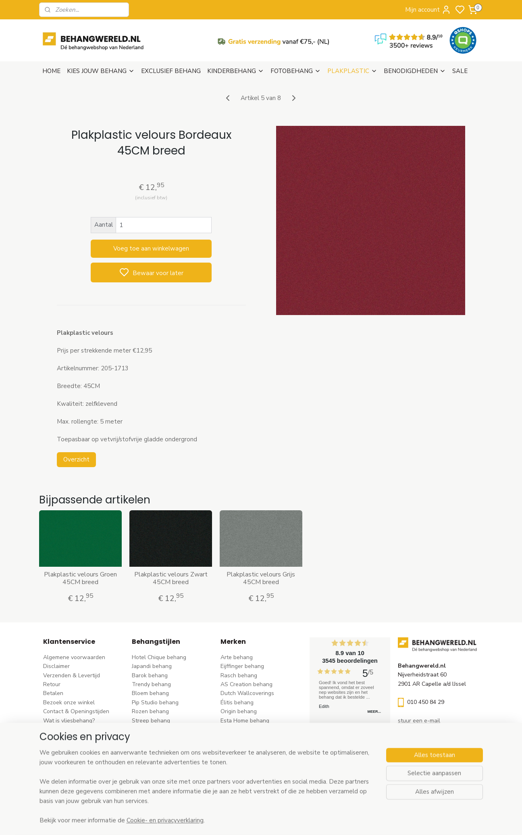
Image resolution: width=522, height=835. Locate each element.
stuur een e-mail (419, 720)
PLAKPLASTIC (352, 71)
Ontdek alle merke (246, 783)
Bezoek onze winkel (69, 702)
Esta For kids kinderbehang (255, 729)
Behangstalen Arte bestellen (80, 729)
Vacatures (56, 748)
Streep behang (151, 720)
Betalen (53, 693)
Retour (51, 684)
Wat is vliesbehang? (69, 720)
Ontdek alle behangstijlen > (171, 783)
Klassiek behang (153, 738)
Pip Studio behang (155, 702)
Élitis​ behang (237, 702)
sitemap (297, 820)
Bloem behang (150, 693)
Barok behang (150, 675)
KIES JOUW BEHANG (101, 71)
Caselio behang (240, 756)
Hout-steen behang (157, 756)
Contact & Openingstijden (76, 711)
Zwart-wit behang (155, 748)
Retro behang (149, 766)
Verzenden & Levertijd (71, 675)
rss (311, 820)
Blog (49, 738)
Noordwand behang (246, 748)
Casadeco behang (243, 766)
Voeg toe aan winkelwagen (151, 248)
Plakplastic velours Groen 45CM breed (80, 578)
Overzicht (76, 459)
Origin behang (238, 711)
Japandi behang (152, 666)
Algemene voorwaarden (74, 657)
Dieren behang (151, 775)
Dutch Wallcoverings (247, 693)
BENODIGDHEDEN (415, 71)
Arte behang (236, 657)
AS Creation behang (246, 684)
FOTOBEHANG (295, 71)
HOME (51, 71)
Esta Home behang (244, 720)
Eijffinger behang (242, 666)
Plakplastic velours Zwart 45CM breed (171, 578)
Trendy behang (151, 684)
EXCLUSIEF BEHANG (171, 71)
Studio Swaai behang (248, 775)
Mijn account (428, 10)
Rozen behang (150, 711)
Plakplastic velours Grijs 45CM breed (261, 578)
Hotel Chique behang (159, 657)
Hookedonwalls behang (251, 738)
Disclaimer (56, 666)
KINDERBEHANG (235, 71)
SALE (460, 71)
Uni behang (146, 729)
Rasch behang (238, 675)
